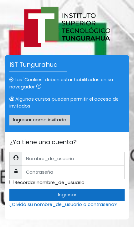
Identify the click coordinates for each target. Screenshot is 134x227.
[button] (40, 87)
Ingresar (67, 195)
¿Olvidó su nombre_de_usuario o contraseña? (63, 204)
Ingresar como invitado (39, 120)
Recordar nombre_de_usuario (50, 182)
